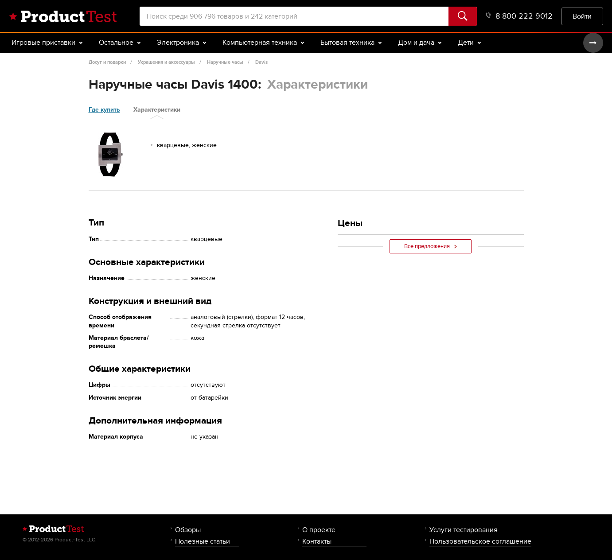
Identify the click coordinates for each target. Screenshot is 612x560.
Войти (582, 16)
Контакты (316, 541)
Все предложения (430, 246)
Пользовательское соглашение (480, 541)
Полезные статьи (202, 541)
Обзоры (188, 529)
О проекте (318, 529)
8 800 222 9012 (519, 16)
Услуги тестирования (463, 529)
